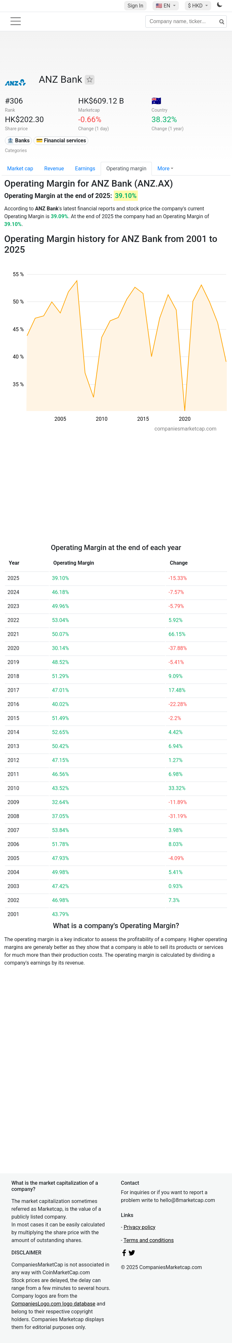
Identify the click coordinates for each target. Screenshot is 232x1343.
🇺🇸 (163, 6)
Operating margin (126, 168)
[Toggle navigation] (15, 21)
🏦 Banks (18, 140)
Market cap (20, 168)
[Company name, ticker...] (186, 21)
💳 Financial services (61, 140)
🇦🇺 (156, 101)
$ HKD (196, 6)
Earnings (85, 168)
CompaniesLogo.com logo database (53, 1304)
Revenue (54, 168)
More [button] (163, 168)
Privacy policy (139, 1227)
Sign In (135, 6)
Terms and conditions (148, 1240)
